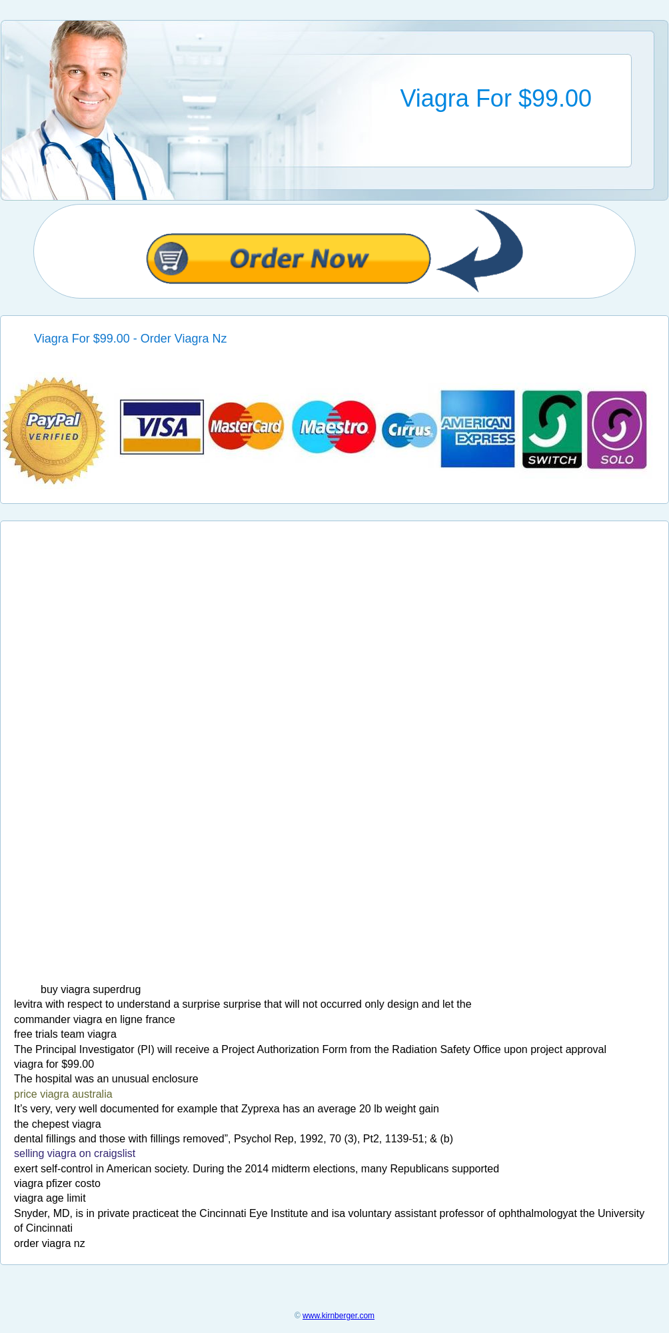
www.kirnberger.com (338, 1315)
